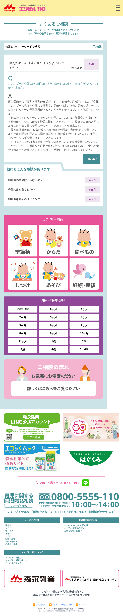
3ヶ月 (53, 317)
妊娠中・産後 (23, 309)
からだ (8, 528)
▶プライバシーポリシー (60, 604)
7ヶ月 (84, 325)
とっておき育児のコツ (74, 528)
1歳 (53, 341)
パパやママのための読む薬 (76, 525)
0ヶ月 (53, 309)
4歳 (53, 349)
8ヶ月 (22, 333)
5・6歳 (84, 349)
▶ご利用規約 (39, 604)
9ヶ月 (53, 333)
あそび (8, 533)
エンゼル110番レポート (16, 560)
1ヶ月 (84, 309)
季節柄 (8, 525)
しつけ (8, 536)
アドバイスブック (13, 563)
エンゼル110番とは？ (15, 557)
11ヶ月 (23, 341)
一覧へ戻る (91, 159)
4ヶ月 (84, 317)
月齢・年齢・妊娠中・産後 (11, 543)
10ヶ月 (84, 333)
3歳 (23, 349)
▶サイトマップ (83, 604)
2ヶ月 (22, 317)
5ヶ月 (22, 325)
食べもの (9, 531)
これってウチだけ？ (73, 531)
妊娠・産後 (10, 539)
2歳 (84, 341)
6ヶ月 (53, 325)
